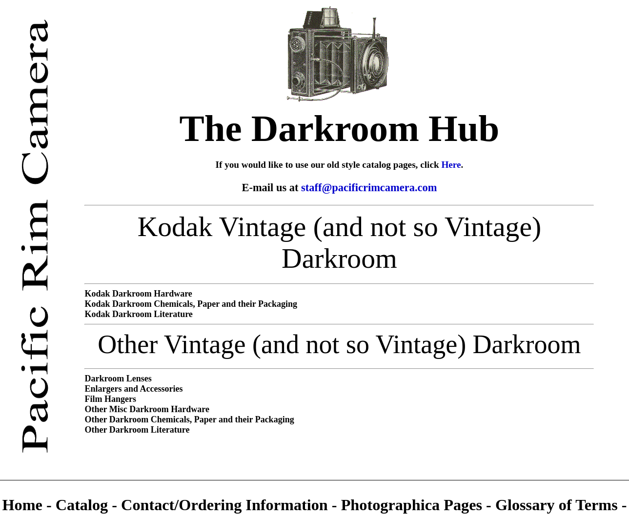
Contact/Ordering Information (226, 505)
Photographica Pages (411, 505)
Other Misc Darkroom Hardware (146, 409)
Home (24, 505)
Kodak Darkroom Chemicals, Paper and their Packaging (190, 304)
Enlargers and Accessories (133, 389)
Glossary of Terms (556, 505)
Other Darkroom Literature (136, 430)
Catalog (84, 505)
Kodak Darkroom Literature (138, 314)
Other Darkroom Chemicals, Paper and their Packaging (189, 419)
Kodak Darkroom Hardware (138, 293)
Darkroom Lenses (117, 378)
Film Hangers (110, 399)
